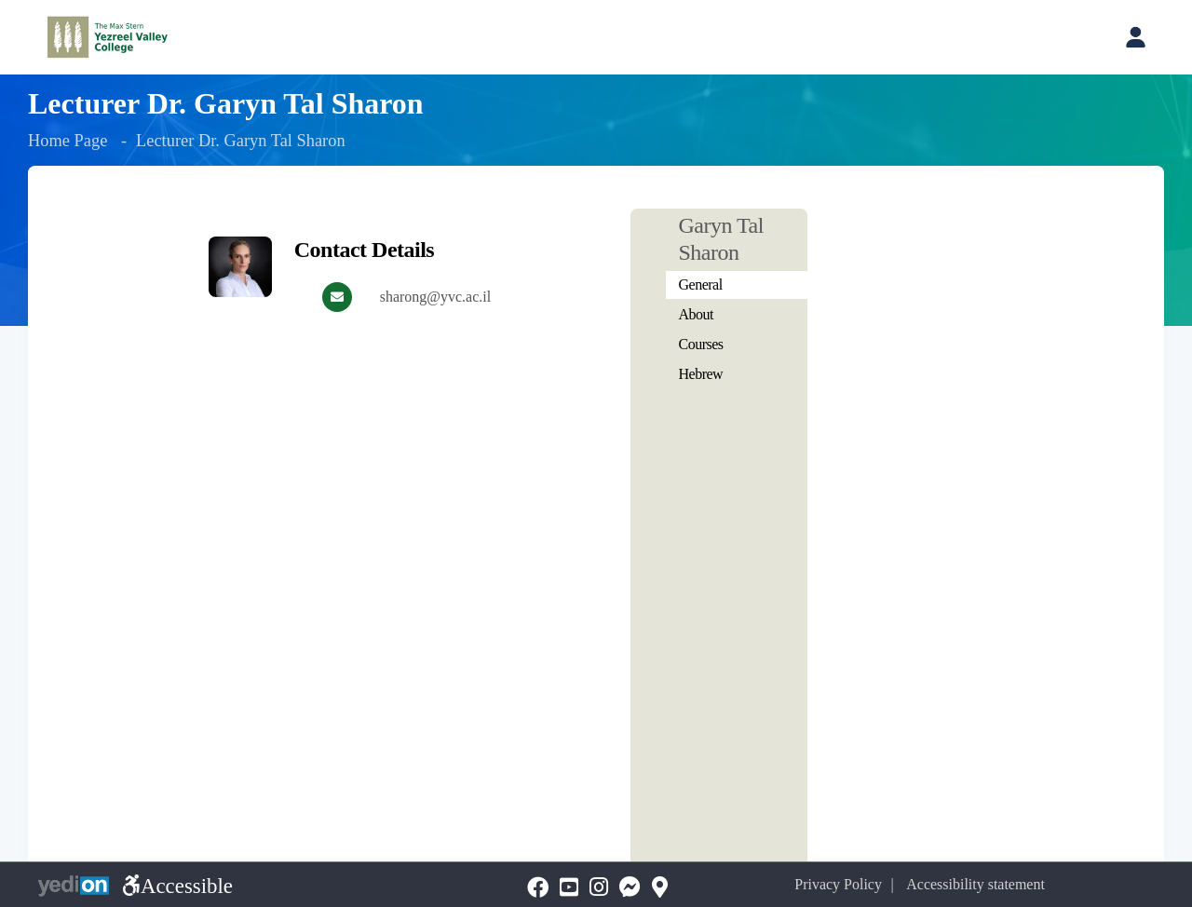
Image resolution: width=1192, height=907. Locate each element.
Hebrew (701, 374)
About (696, 314)
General (701, 284)
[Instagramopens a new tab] (599, 888)
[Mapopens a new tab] (659, 888)
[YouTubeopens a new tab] (569, 888)
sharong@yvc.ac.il (436, 297)
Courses (701, 344)
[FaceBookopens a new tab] (537, 888)
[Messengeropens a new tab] (630, 888)
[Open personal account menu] (1135, 37)
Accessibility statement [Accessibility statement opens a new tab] (975, 884)
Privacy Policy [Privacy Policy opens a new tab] (838, 884)
